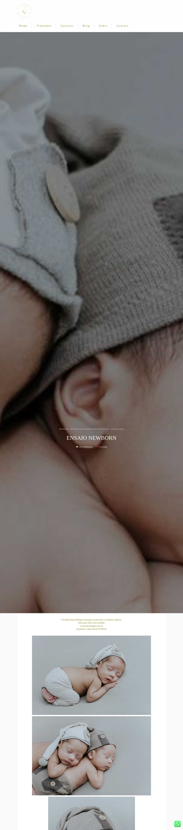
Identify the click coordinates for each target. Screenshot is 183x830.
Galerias (67, 25)
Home (23, 25)
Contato (123, 25)
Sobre (103, 25)
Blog (86, 25)
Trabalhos (44, 25)
